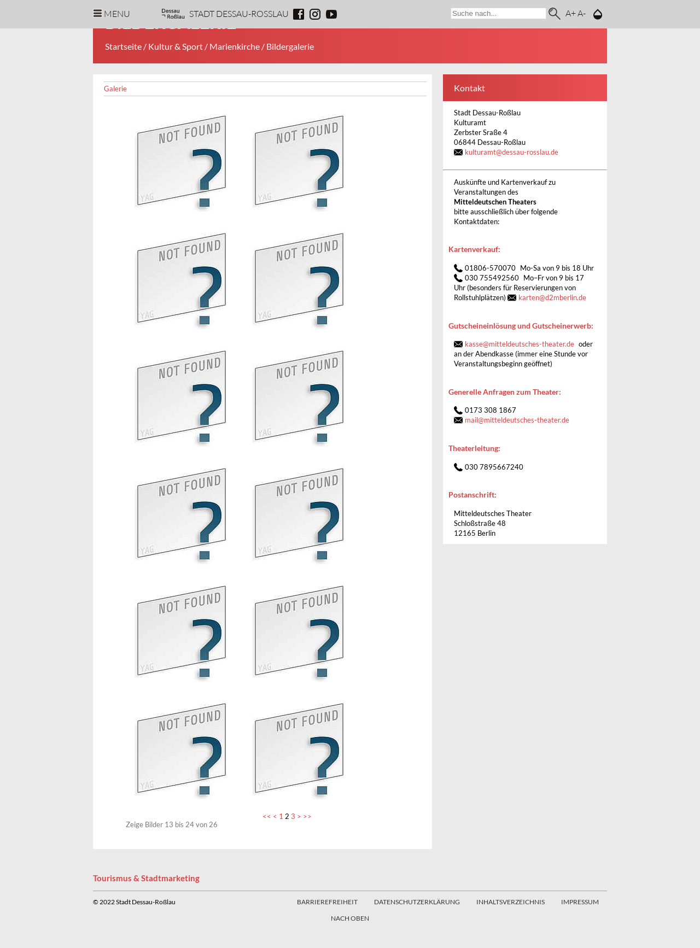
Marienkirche (234, 46)
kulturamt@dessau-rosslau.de (511, 152)
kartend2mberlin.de (552, 298)
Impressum (580, 902)
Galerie (115, 89)
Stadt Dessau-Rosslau (239, 13)
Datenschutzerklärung (417, 902)
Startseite (123, 46)
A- (582, 13)
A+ (570, 13)
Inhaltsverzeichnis (510, 902)
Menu (117, 13)
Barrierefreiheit (327, 902)
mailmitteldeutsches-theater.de (517, 420)
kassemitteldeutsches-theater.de (519, 344)
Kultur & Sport (175, 46)
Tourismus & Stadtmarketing (146, 878)
